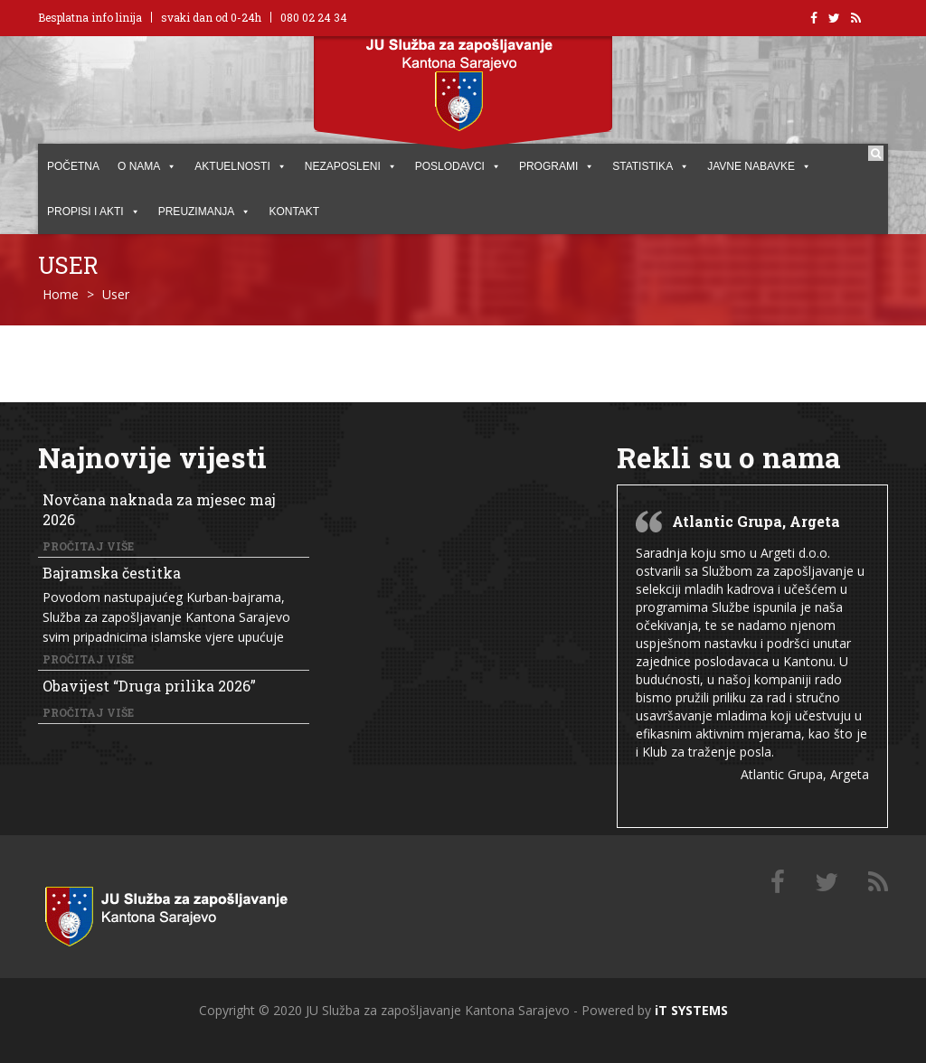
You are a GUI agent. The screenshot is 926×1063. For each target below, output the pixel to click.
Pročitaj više (88, 546)
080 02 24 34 (313, 17)
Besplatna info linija (90, 17)
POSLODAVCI (458, 166)
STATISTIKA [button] (650, 166)
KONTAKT (294, 211)
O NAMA (147, 166)
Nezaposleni (351, 166)
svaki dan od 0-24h (211, 17)
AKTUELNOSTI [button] (240, 166)
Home (61, 294)
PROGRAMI (556, 166)
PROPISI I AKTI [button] (93, 211)
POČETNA (73, 166)
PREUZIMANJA (204, 211)
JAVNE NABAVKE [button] (759, 166)
